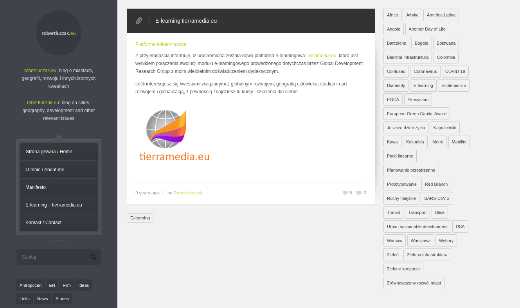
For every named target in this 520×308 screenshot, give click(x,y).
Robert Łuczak (187, 192)
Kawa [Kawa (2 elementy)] (392, 142)
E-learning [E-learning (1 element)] (423, 85)
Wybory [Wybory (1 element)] (446, 240)
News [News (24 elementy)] (42, 298)
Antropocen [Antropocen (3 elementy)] (30, 285)
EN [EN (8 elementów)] (52, 285)
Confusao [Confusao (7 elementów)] (396, 71)
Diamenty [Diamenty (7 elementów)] (396, 85)
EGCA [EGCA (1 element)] (393, 99)
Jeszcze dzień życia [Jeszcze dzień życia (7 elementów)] (406, 127)
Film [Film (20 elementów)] (67, 285)
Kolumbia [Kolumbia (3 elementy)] (415, 142)
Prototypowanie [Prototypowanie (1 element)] (402, 184)
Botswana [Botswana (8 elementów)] (446, 43)
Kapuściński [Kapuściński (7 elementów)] (445, 127)
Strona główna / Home (49, 151)
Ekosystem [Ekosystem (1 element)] (418, 99)
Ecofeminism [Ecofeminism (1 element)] (453, 85)
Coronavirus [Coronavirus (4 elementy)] (425, 71)
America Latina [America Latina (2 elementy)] (441, 15)
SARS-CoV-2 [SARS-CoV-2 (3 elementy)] (436, 198)
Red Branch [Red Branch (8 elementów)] (436, 184)
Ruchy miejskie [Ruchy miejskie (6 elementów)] (401, 198)
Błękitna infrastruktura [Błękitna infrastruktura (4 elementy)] (407, 57)
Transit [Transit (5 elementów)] (393, 212)
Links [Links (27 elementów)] (25, 298)
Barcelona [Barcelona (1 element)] (397, 43)
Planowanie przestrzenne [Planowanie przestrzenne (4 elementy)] (411, 170)
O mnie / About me (44, 169)
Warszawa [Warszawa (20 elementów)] (421, 240)
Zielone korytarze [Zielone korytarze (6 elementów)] (403, 268)
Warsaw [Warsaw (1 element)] (394, 240)
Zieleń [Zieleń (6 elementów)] (393, 254)
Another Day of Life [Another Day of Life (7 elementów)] (427, 29)
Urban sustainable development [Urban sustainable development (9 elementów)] (417, 226)
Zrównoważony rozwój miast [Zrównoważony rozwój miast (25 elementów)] (414, 283)
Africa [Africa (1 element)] (392, 15)
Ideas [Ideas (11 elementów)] (83, 285)
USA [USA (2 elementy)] (460, 226)
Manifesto (35, 187)
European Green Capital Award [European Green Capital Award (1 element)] (416, 113)
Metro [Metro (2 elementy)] (437, 142)
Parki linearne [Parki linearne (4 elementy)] (400, 156)
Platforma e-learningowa (160, 44)
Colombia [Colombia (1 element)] (446, 57)
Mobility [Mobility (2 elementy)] (459, 142)
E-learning (140, 218)
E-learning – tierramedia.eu (53, 205)
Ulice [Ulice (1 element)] (439, 212)
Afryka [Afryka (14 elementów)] (412, 15)
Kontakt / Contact (43, 222)
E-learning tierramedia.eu (186, 21)
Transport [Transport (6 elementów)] (417, 212)
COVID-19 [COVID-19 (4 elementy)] (455, 71)
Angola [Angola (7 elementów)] (393, 29)
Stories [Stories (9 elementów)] (62, 298)
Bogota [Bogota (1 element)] (421, 43)
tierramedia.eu (321, 55)
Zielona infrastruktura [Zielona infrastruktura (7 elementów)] (427, 254)
